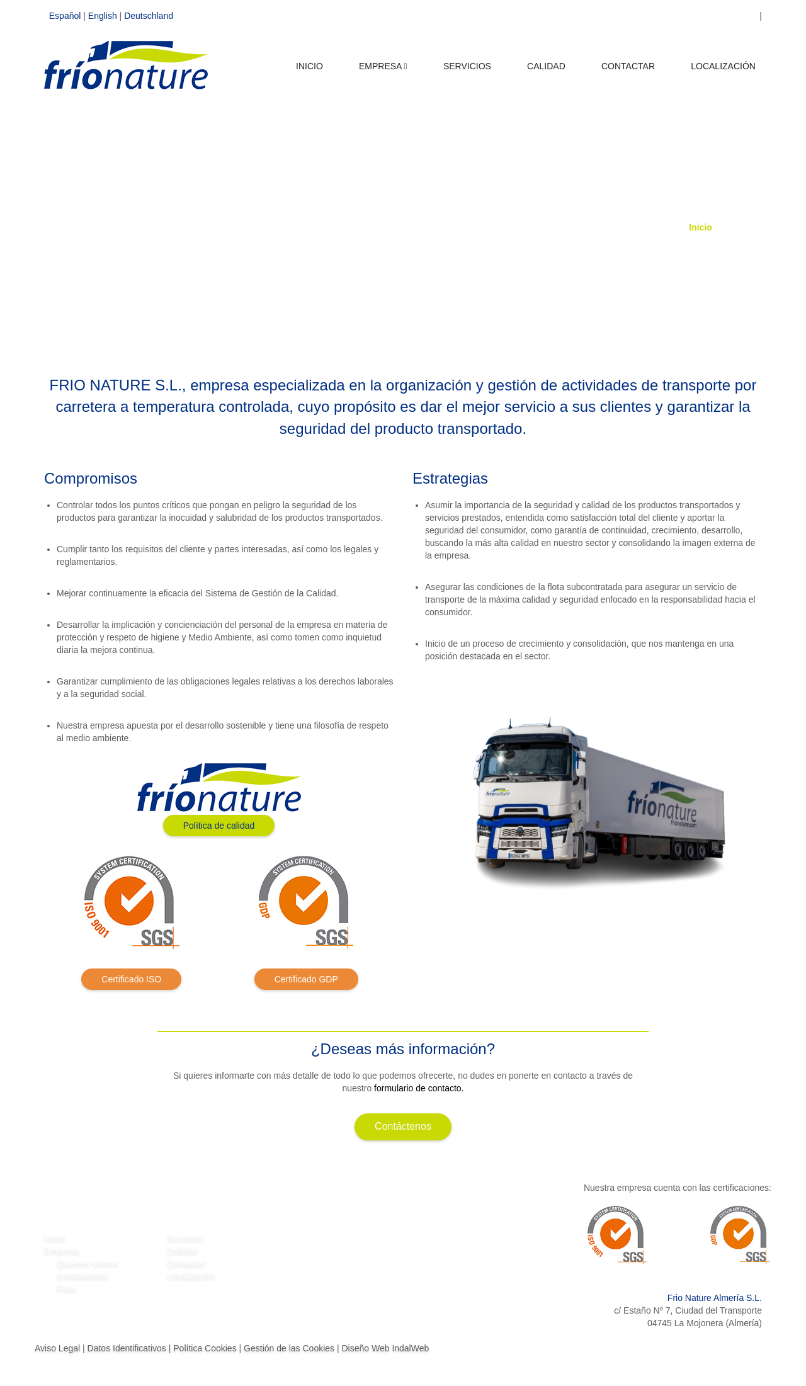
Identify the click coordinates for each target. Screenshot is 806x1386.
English (102, 16)
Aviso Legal (57, 1348)
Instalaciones (82, 1276)
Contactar (186, 1263)
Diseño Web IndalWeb (385, 1348)
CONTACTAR (628, 73)
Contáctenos (403, 1126)
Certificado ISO (131, 979)
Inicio (700, 227)
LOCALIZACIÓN (723, 73)
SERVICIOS (467, 73)
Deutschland (148, 16)
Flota (66, 1288)
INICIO (309, 73)
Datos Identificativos (127, 1348)
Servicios (185, 1238)
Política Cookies (204, 1348)
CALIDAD (546, 73)
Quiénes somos (87, 1263)
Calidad (181, 1251)
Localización (191, 1276)
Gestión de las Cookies (289, 1348)
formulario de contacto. (418, 1088)
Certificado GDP (306, 979)
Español (65, 16)
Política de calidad (219, 826)
